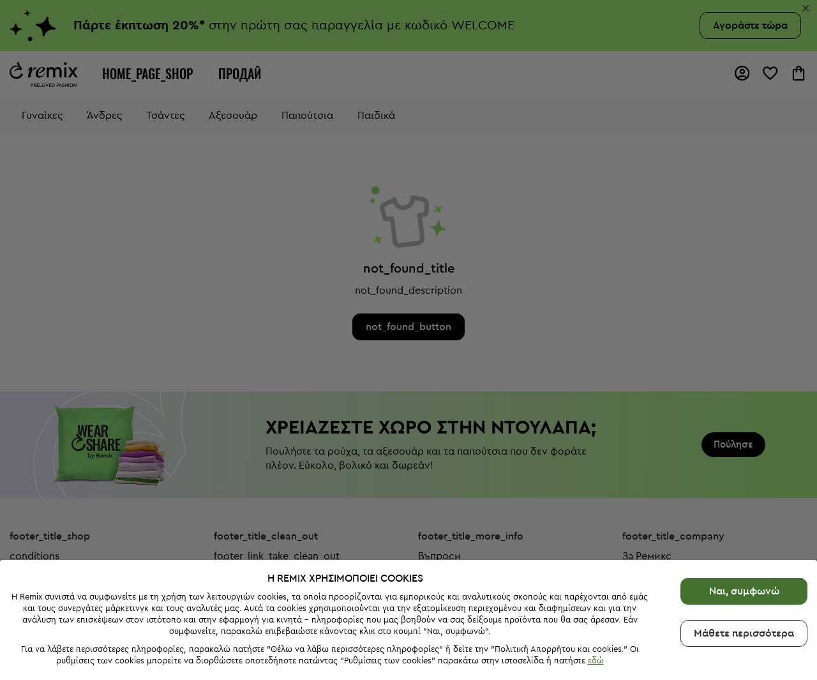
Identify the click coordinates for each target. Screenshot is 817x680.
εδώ (596, 659)
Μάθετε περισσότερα (744, 631)
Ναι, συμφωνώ (744, 589)
